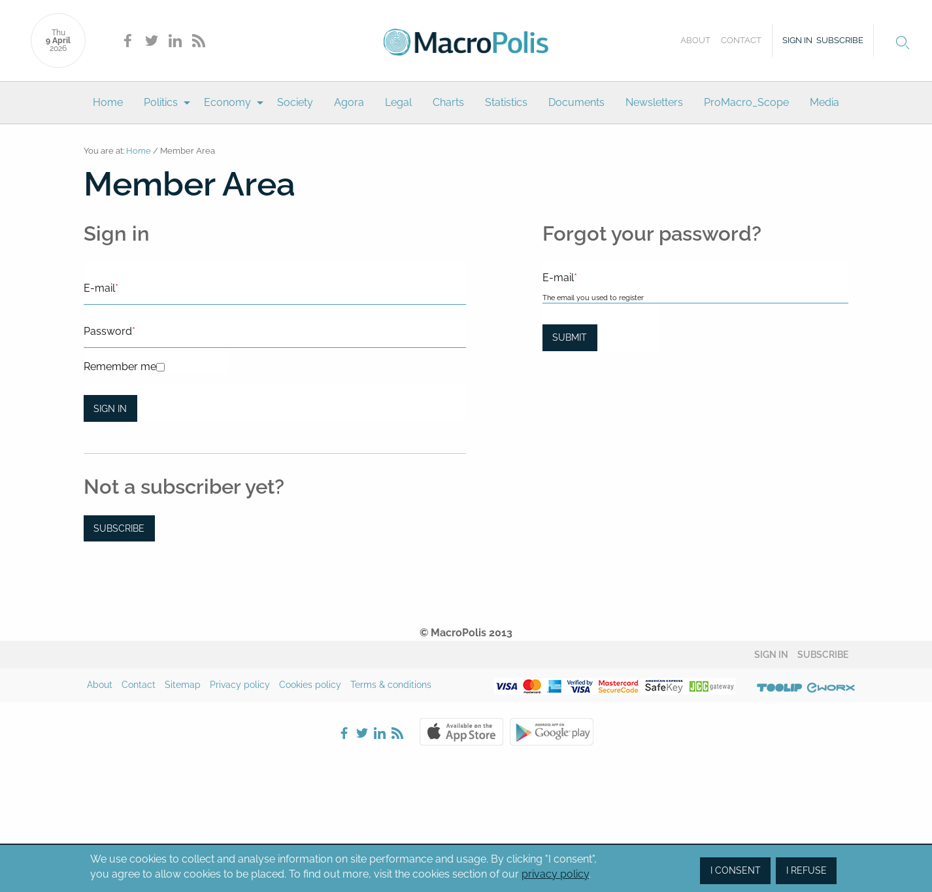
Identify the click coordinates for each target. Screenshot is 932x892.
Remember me (120, 366)
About (695, 40)
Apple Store (461, 732)
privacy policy (555, 874)
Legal (398, 102)
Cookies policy (310, 684)
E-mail (101, 288)
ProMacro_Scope (746, 102)
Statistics (506, 102)
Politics (161, 102)
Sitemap (183, 684)
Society (295, 102)
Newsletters (654, 102)
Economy (227, 102)
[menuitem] (107, 103)
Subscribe (839, 40)
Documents (576, 102)
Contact (741, 40)
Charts (448, 102)
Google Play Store (551, 732)
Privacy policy (240, 684)
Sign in (797, 40)
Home (108, 102)
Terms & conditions (390, 684)
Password (109, 331)
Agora (349, 102)
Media (824, 102)
